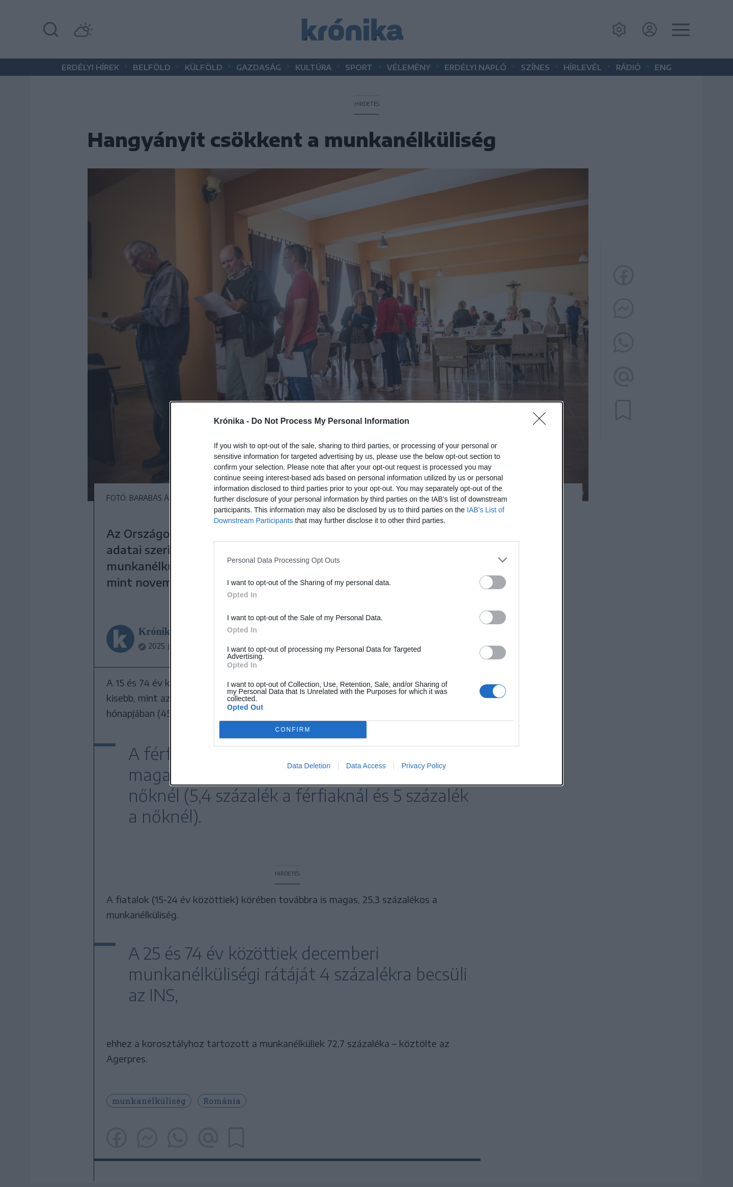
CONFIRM (293, 730)
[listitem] (366, 560)
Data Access (366, 766)
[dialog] (366, 593)
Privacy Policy (424, 766)
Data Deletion (308, 766)
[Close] (542, 421)
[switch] (493, 582)
